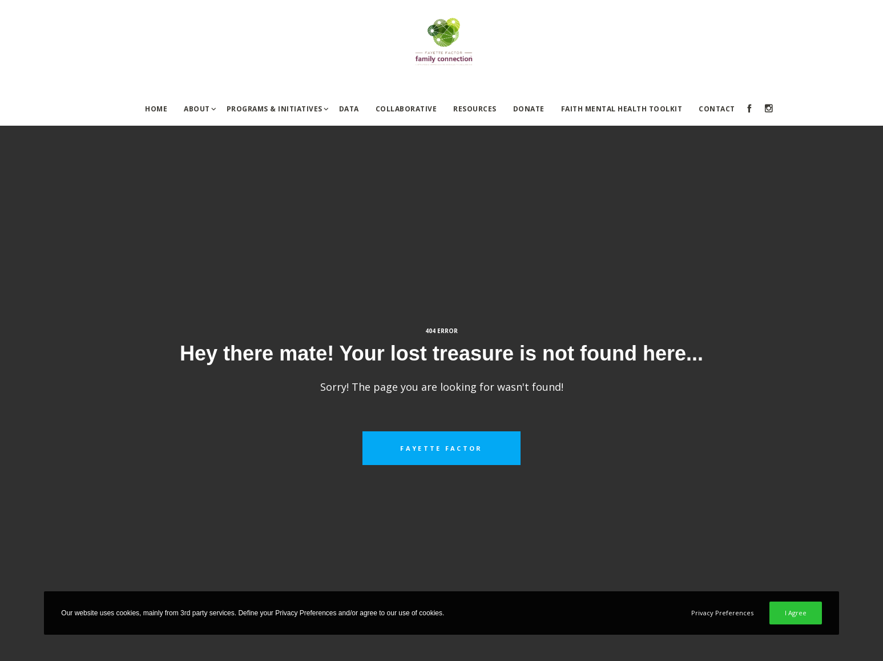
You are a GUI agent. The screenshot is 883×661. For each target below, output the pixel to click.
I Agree (796, 612)
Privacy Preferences (722, 612)
